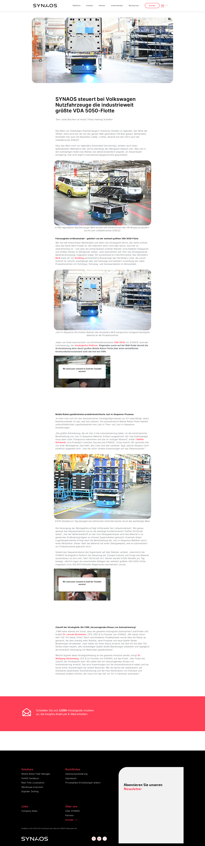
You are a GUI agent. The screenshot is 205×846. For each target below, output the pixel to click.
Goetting (79, 258)
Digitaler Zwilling (30, 791)
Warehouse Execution (32, 787)
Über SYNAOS (72, 811)
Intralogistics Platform (86, 345)
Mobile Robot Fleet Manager (35, 774)
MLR (58, 258)
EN (166, 5)
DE (162, 5)
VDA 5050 (119, 342)
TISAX (62, 828)
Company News (29, 811)
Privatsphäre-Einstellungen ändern (83, 782)
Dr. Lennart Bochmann (74, 634)
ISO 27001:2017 (35, 828)
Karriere (69, 815)
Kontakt (152, 5)
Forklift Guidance (30, 778)
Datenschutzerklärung (76, 774)
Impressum (70, 778)
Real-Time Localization (32, 782)
